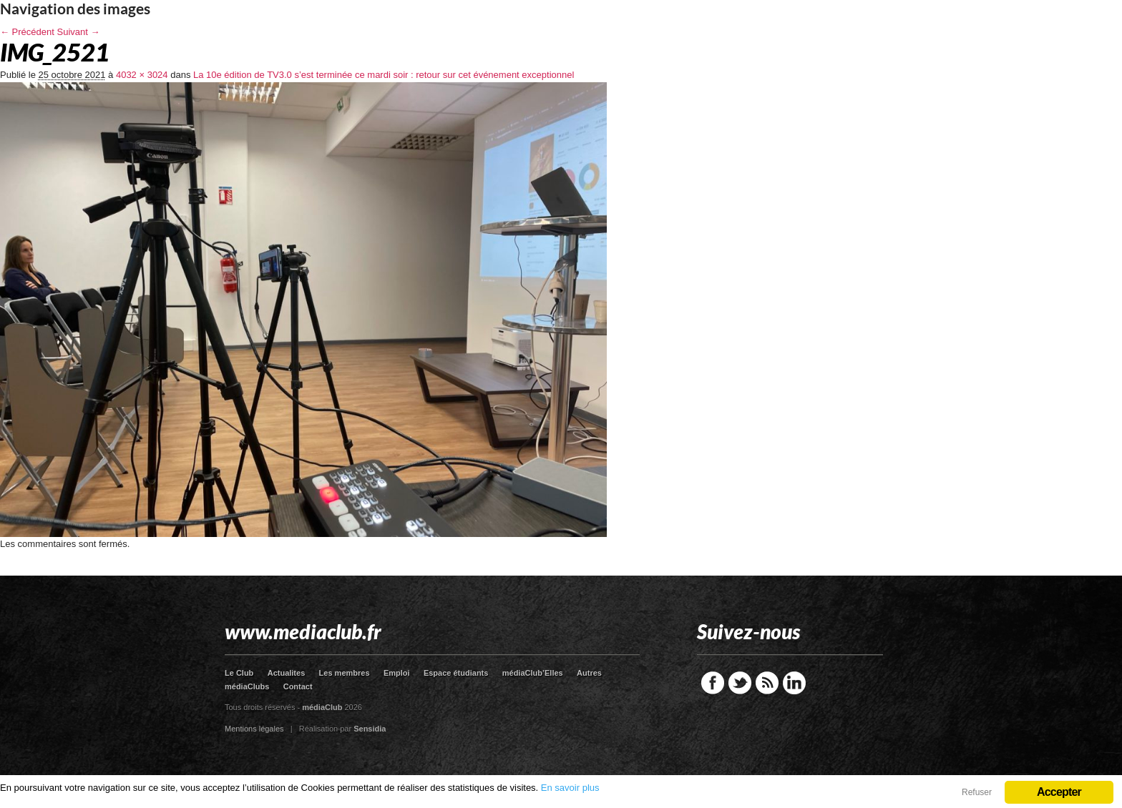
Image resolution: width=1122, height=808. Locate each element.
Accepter (1059, 792)
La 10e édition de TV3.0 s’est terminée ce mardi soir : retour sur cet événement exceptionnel (383, 74)
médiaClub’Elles (532, 673)
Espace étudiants (456, 673)
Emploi (397, 673)
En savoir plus (570, 787)
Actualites (287, 673)
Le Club (239, 673)
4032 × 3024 (142, 74)
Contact (298, 686)
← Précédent (27, 31)
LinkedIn (794, 682)
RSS (767, 682)
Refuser (977, 792)
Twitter (739, 682)
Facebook (712, 682)
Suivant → (78, 31)
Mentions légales (254, 728)
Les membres (344, 673)
